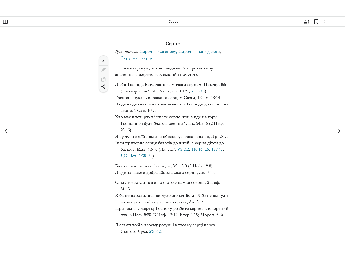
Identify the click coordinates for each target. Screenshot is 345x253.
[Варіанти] (336, 22)
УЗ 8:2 (155, 231)
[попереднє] (6, 131)
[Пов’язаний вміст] (326, 22)
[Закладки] (316, 22)
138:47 (217, 149)
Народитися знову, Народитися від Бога (179, 51)
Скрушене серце (137, 58)
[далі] (338, 131)
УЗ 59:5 (198, 91)
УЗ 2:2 (183, 149)
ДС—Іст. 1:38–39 (136, 156)
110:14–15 (200, 149)
